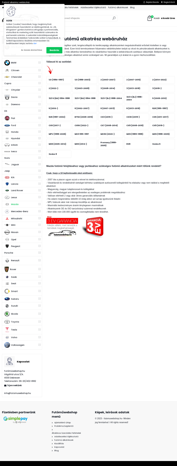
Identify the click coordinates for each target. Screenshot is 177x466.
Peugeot (12, 246)
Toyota (11, 322)
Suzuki (11, 306)
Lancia (11, 184)
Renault (11, 260)
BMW (10, 63)
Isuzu (7, 157)
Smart (11, 291)
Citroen (11, 70)
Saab (10, 277)
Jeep (7, 170)
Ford (10, 125)
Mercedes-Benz (16, 211)
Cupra (7, 83)
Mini (9, 225)
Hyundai (12, 138)
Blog (132, 7)
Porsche (8, 252)
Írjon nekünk (14, 385)
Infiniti (11, 145)
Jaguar (11, 164)
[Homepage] (3, 7)
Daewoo (12, 104)
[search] (114, 19)
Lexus (10, 197)
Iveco (10, 151)
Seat (10, 283)
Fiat (9, 118)
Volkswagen (14, 345)
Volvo (10, 337)
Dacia (10, 97)
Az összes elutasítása (31, 50)
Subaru (11, 298)
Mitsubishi (13, 218)
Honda (11, 132)
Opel (10, 239)
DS (5, 111)
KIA (9, 177)
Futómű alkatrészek (118, 7)
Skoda (11, 314)
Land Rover (13, 190)
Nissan (11, 232)
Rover (10, 269)
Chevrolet (13, 77)
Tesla (10, 330)
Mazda (11, 204)
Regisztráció (169, 2)
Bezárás (54, 50)
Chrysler (12, 89)
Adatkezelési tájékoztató (93, 7)
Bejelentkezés (152, 2)
